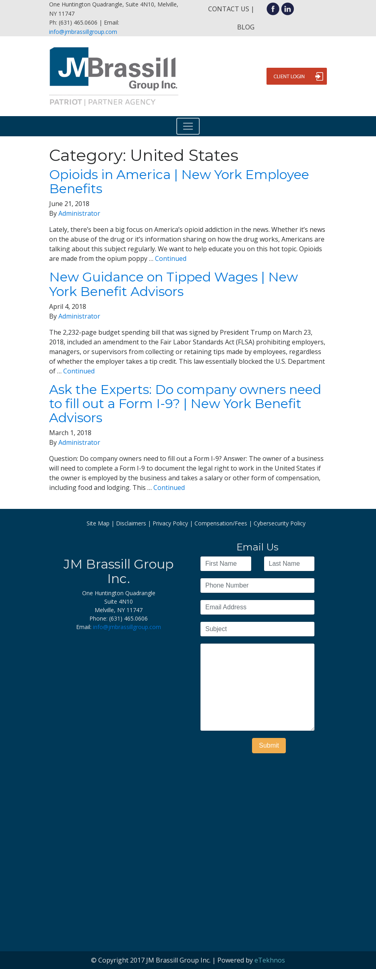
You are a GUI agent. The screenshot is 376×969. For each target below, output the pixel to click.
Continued (170, 258)
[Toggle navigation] (188, 126)
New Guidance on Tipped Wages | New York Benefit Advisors (173, 284)
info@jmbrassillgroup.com (83, 31)
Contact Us (228, 8)
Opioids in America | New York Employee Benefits (179, 181)
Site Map (98, 523)
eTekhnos (269, 960)
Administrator (79, 213)
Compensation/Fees (220, 523)
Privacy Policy (170, 523)
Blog (245, 27)
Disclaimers (131, 523)
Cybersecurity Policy (280, 523)
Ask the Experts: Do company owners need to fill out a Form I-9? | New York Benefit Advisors (185, 403)
